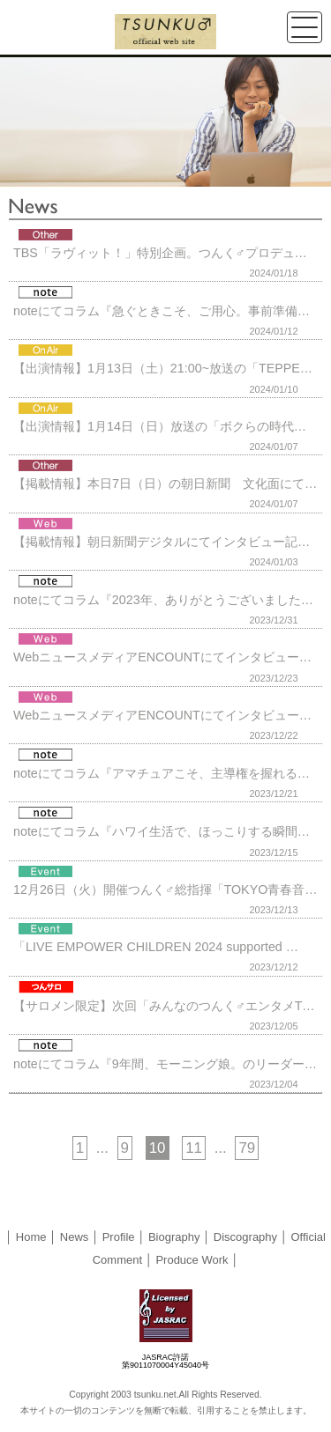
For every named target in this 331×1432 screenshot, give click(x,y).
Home (31, 1237)
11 (193, 1148)
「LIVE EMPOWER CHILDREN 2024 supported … (155, 947)
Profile (118, 1237)
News (74, 1237)
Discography (245, 1237)
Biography (174, 1237)
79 (246, 1148)
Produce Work (191, 1259)
